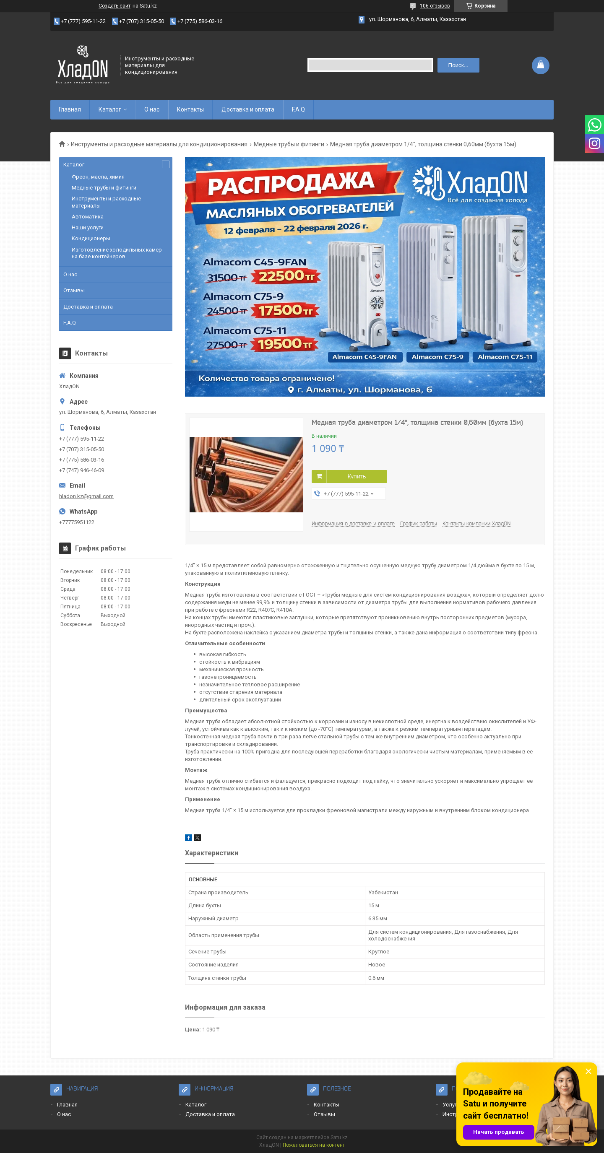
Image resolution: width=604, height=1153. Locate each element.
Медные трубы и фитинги (289, 144)
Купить (357, 476)
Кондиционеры (91, 238)
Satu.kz (339, 1137)
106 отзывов (435, 6)
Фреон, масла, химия (98, 177)
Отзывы (74, 290)
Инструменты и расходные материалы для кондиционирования (159, 144)
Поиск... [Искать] (458, 65)
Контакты (190, 109)
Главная (70, 109)
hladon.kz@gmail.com (86, 496)
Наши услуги (88, 227)
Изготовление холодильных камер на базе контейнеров (117, 253)
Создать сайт (114, 6)
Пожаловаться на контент (314, 1145)
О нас (151, 109)
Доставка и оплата (247, 109)
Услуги (451, 1104)
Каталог (110, 109)
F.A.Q (298, 109)
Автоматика (88, 216)
